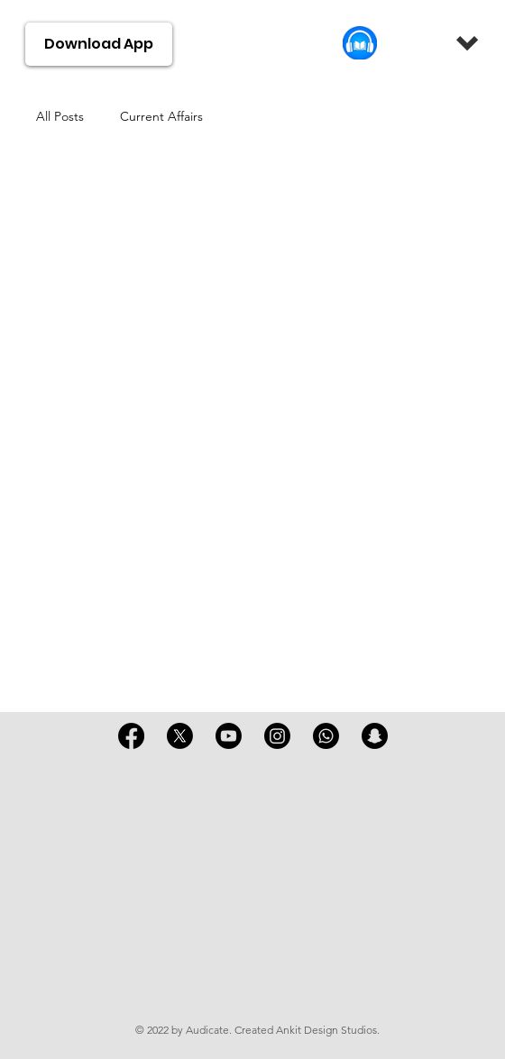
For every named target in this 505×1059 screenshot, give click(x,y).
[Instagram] (277, 736)
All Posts (60, 116)
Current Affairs (161, 116)
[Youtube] (229, 736)
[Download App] (99, 44)
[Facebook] (131, 736)
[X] (180, 736)
